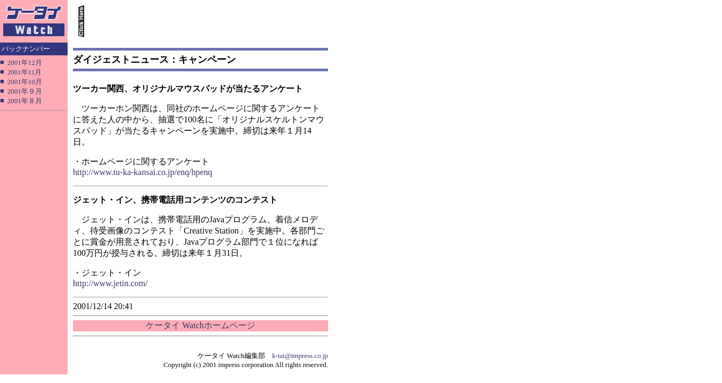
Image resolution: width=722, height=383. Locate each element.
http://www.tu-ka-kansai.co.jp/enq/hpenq (142, 172)
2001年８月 (24, 101)
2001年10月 (24, 82)
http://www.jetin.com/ (110, 283)
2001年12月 (24, 62)
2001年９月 (24, 91)
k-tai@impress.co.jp (300, 356)
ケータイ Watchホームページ (200, 325)
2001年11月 (24, 72)
